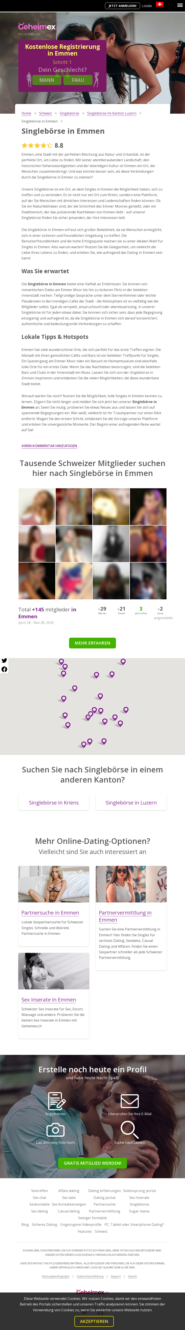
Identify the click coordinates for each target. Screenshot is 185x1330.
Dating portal (104, 1197)
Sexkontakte (39, 1204)
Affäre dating (68, 1190)
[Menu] (180, 5)
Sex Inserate (139, 1197)
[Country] (159, 4)
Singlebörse (139, 1204)
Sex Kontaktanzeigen (69, 1204)
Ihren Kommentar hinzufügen (49, 445)
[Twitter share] (4, 660)
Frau (78, 80)
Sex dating (39, 1211)
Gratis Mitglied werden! (92, 1163)
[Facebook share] (4, 669)
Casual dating (69, 1211)
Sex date (69, 1197)
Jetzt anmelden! (122, 6)
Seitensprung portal (139, 1190)
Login (147, 6)
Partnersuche (105, 1204)
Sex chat (39, 1197)
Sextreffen (39, 1190)
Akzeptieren (94, 1321)
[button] (98, 697)
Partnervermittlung (104, 1211)
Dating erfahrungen (104, 1190)
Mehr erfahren (92, 643)
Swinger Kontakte (92, 1217)
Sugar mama (139, 1211)
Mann (46, 80)
